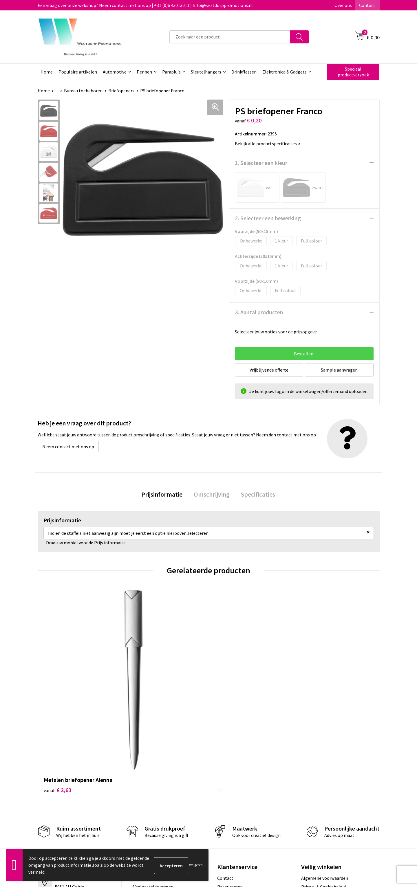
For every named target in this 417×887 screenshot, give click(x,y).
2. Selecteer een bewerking (268, 218)
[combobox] (229, 36)
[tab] (164, 495)
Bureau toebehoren (83, 90)
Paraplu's (171, 72)
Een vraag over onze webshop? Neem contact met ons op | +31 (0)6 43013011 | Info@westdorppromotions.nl (145, 5)
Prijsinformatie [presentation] (164, 495)
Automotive (115, 72)
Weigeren (196, 865)
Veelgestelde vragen (153, 782)
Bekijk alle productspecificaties (267, 143)
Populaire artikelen (77, 72)
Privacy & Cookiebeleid (323, 782)
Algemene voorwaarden (324, 773)
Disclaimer (311, 790)
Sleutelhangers (206, 72)
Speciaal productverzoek (353, 72)
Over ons (343, 5)
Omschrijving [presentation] (212, 495)
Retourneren (230, 782)
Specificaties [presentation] (255, 495)
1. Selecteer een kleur (261, 162)
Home (47, 72)
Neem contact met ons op (68, 446)
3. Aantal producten (259, 312)
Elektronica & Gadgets (284, 72)
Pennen (144, 72)
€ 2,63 (57, 684)
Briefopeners (121, 90)
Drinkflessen (244, 72)
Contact (367, 5)
